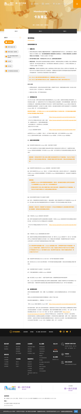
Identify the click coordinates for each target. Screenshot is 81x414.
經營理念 (6, 349)
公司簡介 (6, 346)
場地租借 (51, 332)
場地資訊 (30, 364)
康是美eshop (55, 359)
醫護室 (40, 355)
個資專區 (30, 351)
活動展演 (6, 364)
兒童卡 (17, 366)
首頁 (34, 25)
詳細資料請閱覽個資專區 (67, 411)
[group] (40, 335)
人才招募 (30, 368)
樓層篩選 (18, 349)
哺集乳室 (41, 353)
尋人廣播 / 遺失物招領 (41, 332)
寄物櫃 (31, 332)
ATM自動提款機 (43, 358)
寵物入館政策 (42, 366)
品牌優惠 (6, 366)
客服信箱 (30, 366)
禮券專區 (30, 349)
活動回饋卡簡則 (31, 346)
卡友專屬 (6, 362)
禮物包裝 (41, 364)
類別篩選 (18, 346)
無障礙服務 (42, 346)
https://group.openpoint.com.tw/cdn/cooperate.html (62, 304)
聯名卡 (17, 364)
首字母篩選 (18, 353)
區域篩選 (18, 351)
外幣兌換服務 (42, 371)
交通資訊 (30, 362)
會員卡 (17, 362)
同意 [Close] (76, 411)
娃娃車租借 (42, 349)
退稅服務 (25, 332)
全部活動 (6, 357)
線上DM (55, 344)
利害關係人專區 (31, 353)
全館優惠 (6, 359)
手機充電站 (42, 351)
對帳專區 (30, 370)
